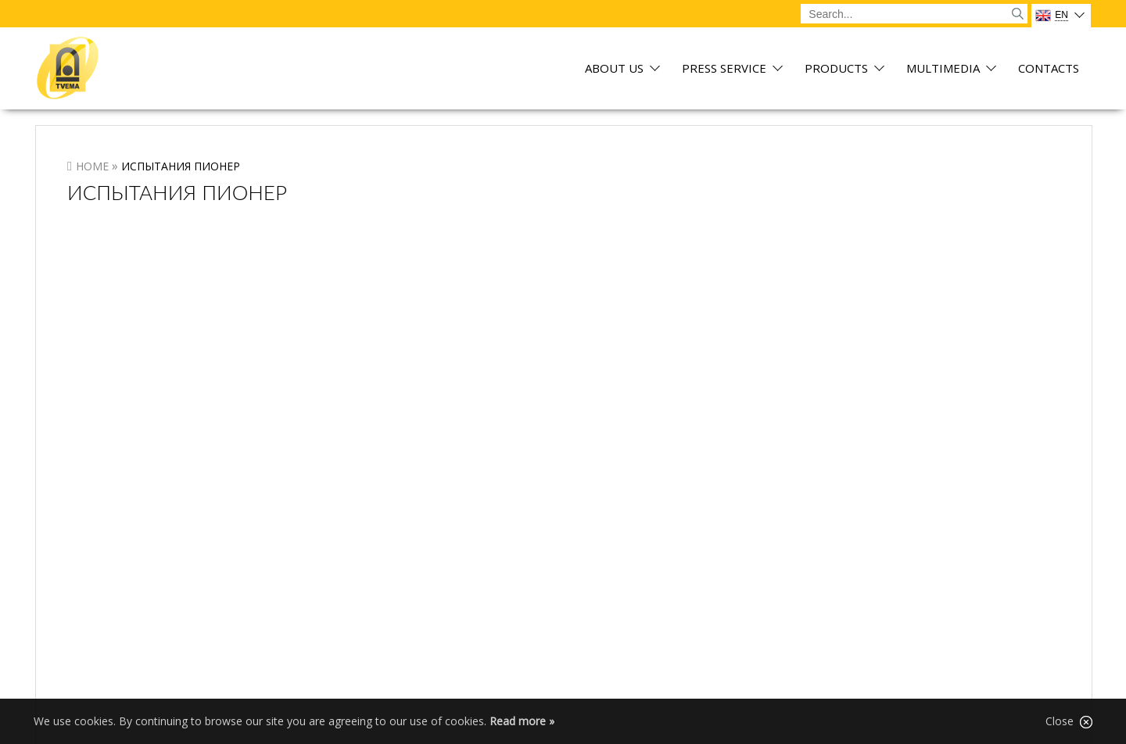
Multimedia (943, 69)
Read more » (521, 721)
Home (92, 166)
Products (836, 69)
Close (1068, 721)
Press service (724, 69)
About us (614, 69)
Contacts (1048, 69)
